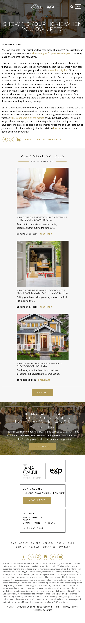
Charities (49, 547)
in (53, 557)
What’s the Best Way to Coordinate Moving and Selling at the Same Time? (42, 291)
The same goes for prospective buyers (51, 53)
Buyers (35, 543)
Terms (57, 606)
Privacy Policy (69, 606)
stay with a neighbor (58, 70)
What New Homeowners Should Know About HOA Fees (39, 364)
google (38, 557)
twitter (11, 139)
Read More (46, 234)
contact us (42, 446)
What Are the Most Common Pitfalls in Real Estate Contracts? (42, 218)
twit (31, 557)
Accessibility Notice (42, 609)
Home (12, 543)
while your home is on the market (27, 117)
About (23, 543)
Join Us (21, 547)
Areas (61, 543)
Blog (71, 543)
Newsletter (37, 500)
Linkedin (18, 139)
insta (45, 557)
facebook (5, 139)
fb (23, 557)
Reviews (34, 547)
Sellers (48, 543)
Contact (64, 547)
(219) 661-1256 (33, 528)
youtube (60, 557)
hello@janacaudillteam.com (44, 493)
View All (42, 392)
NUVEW (10, 606)
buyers (56, 128)
